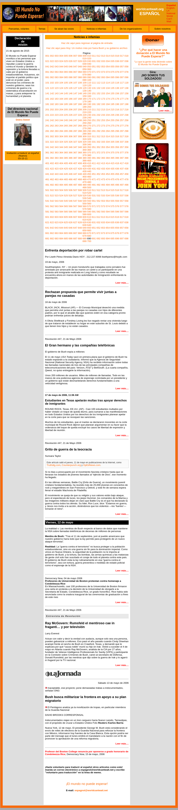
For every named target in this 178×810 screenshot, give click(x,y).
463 (56, 179)
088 (80, 77)
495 (112, 184)
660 (89, 230)
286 (70, 131)
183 (56, 104)
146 (70, 93)
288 (80, 131)
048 (80, 66)
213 (103, 109)
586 (70, 211)
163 (56, 98)
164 (61, 98)
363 (56, 152)
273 (103, 125)
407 (75, 163)
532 (98, 195)
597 (122, 211)
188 (80, 104)
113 (103, 82)
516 (117, 190)
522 (52, 195)
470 (89, 179)
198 (126, 104)
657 (122, 227)
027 (75, 61)
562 (52, 206)
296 (117, 131)
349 (84, 147)
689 (84, 238)
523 (56, 195)
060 (89, 69)
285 (66, 131)
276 (117, 125)
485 (66, 184)
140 (89, 90)
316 (117, 136)
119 (84, 85)
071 (94, 72)
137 (122, 88)
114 (108, 82)
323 (56, 141)
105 (66, 82)
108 (80, 82)
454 (108, 174)
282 (52, 131)
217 (122, 109)
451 (94, 174)
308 (80, 136)
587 (75, 211)
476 (117, 179)
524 (61, 195)
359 (84, 149)
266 (70, 125)
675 (112, 233)
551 (94, 201)
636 (117, 222)
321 (47, 141)
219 (84, 112)
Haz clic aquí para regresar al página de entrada (86, 43)
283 (56, 131)
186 (70, 104)
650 (89, 227)
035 (112, 61)
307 (75, 136)
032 (98, 61)
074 (108, 72)
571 (94, 206)
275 (112, 125)
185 (66, 104)
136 (117, 88)
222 (52, 115)
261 (47, 125)
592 (98, 211)
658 (126, 227)
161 (47, 98)
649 (84, 227)
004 (61, 55)
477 (122, 179)
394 (108, 158)
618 (126, 217)
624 (61, 222)
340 (89, 144)
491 (94, 184)
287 (75, 131)
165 (66, 98)
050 (89, 66)
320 (89, 139)
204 (61, 109)
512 (98, 190)
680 (89, 235)
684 (61, 238)
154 (108, 93)
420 (89, 166)
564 (61, 206)
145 (66, 93)
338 (126, 141)
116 (117, 82)
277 (122, 125)
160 (89, 96)
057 (122, 66)
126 (70, 88)
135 (112, 88)
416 (117, 163)
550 (89, 201)
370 (89, 152)
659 (84, 230)
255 (112, 120)
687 (75, 238)
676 (117, 233)
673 (103, 233)
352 (98, 147)
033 (103, 61)
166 (70, 98)
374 (108, 152)
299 (84, 133)
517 (122, 190)
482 (52, 184)
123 (56, 88)
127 (75, 88)
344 (61, 147)
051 (94, 66)
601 (47, 217)
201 (47, 109)
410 (89, 163)
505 (66, 190)
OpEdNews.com (91, 465)
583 (56, 211)
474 (108, 179)
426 (70, 168)
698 (126, 238)
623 (56, 222)
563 (56, 206)
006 (70, 55)
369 (84, 152)
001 (47, 55)
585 (66, 211)
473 (103, 179)
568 (80, 206)
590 (89, 211)
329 (84, 141)
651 (94, 227)
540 (89, 198)
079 (84, 74)
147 (75, 93)
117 (122, 82)
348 (80, 147)
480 (89, 182)
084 (61, 77)
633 (103, 222)
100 (89, 80)
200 (89, 107)
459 (84, 176)
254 (108, 120)
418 (126, 163)
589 (84, 211)
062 (52, 72)
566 (70, 206)
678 (126, 233)
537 (122, 195)
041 (47, 66)
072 (98, 72)
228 (80, 115)
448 (80, 174)
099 (84, 80)
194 (108, 104)
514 (108, 190)
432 (98, 168)
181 (47, 104)
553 (103, 201)
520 (89, 192)
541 (47, 201)
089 (84, 77)
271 (94, 125)
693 (103, 238)
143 (56, 93)
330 (89, 141)
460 (89, 176)
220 (89, 112)
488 (80, 184)
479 (84, 182)
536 (117, 195)
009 (84, 55)
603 (56, 217)
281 (47, 131)
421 (47, 168)
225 (66, 115)
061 (47, 72)
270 (89, 125)
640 (89, 225)
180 (89, 101)
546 (70, 201)
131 (94, 88)
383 (56, 158)
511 (94, 190)
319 (84, 139)
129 (84, 88)
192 (98, 104)
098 (126, 77)
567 (75, 206)
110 (89, 82)
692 (98, 238)
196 (117, 104)
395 (112, 158)
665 (66, 233)
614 (108, 217)
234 (108, 115)
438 (126, 168)
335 (112, 141)
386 (70, 158)
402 (52, 163)
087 (75, 77)
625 (66, 222)
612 (98, 217)
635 (112, 222)
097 (122, 77)
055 (112, 66)
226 (70, 115)
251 (94, 120)
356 (117, 147)
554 (108, 201)
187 (75, 104)
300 (89, 133)
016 (117, 55)
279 (84, 128)
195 (112, 104)
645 (66, 227)
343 (56, 147)
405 (66, 163)
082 (52, 77)
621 (47, 222)
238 (126, 115)
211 (94, 109)
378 (126, 152)
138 (126, 88)
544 (61, 201)
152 (98, 93)
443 (56, 174)
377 (122, 152)
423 (56, 168)
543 (56, 201)
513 (103, 190)
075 (112, 72)
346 (70, 147)
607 (75, 217)
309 (84, 136)
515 (112, 190)
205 (66, 109)
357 (122, 147)
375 (112, 152)
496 (117, 184)
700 (89, 241)
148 (80, 93)
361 (47, 152)
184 (61, 104)
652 (98, 227)
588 (80, 211)
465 (66, 179)
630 (89, 222)
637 (122, 222)
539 (84, 198)
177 (122, 98)
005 (66, 55)
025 (66, 61)
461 (47, 179)
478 (126, 179)
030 (89, 61)
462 (52, 179)
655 (112, 227)
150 (89, 93)
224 (61, 115)
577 (122, 206)
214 (108, 109)
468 (80, 179)
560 (89, 203)
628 (80, 222)
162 (52, 98)
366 (70, 152)
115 (112, 82)
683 (56, 238)
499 (84, 187)
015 (112, 55)
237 (122, 115)
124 (61, 88)
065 (66, 72)
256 (117, 120)
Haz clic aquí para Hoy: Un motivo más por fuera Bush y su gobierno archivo (86, 48)
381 (47, 158)
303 (56, 136)
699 (84, 241)
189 (84, 104)
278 (126, 125)
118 (126, 82)
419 (84, 166)
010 (89, 55)
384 (61, 158)
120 (89, 85)
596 (117, 211)
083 (56, 77)
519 (84, 192)
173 (103, 98)
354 (108, 147)
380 (89, 155)
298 (126, 131)
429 (84, 168)
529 (84, 195)
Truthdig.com (53, 465)
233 (103, 115)
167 (75, 98)
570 (89, 206)
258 (126, 120)
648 (80, 227)
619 (84, 219)
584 (61, 211)
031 (94, 61)
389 (84, 158)
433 (103, 168)
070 (89, 72)
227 (75, 115)
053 (103, 66)
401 (47, 163)
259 (84, 123)
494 (108, 184)
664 (61, 233)
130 (89, 88)
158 (126, 93)
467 (75, 179)
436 (117, 168)
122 (52, 88)
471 (94, 179)
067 (75, 72)
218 (126, 109)
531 (94, 195)
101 (47, 82)
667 (75, 233)
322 (52, 141)
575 (112, 206)
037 (122, 61)
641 (47, 227)
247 (75, 120)
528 (80, 195)
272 (98, 125)
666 (70, 233)
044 (61, 66)
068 (80, 72)
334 (108, 141)
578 (126, 206)
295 (112, 131)
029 (84, 61)
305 (66, 136)
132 (98, 88)
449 (84, 174)
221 (47, 115)
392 (98, 158)
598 (126, 211)
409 (84, 163)
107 (75, 82)
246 (70, 120)
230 (89, 115)
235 (112, 115)
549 (84, 201)
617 (122, 217)
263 (56, 125)
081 (47, 77)
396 (117, 158)
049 (84, 66)
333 (103, 141)
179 (84, 101)
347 (75, 147)
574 (108, 206)
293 (103, 131)
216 (117, 109)
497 (122, 184)
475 (112, 179)
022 (52, 61)
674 (108, 233)
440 (89, 171)
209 (84, 109)
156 (117, 93)
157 (122, 93)
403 (56, 163)
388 (80, 158)
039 (84, 64)
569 (84, 206)
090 (89, 77)
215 (112, 109)
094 (108, 77)
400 (89, 160)
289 (84, 131)
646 (70, 227)
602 (52, 217)
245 (66, 120)
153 (103, 93)
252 (98, 120)
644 (61, 227)
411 (94, 163)
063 (56, 72)
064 (61, 72)
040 (89, 64)
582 (52, 211)
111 (94, 82)
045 (66, 66)
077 (122, 72)
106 (70, 82)
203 (56, 109)
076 (117, 72)
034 (108, 61)
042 (52, 66)
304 (61, 136)
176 (117, 98)
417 (122, 163)
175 (112, 98)
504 (61, 190)
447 (75, 174)
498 (126, 184)
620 (89, 219)
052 (98, 66)
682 (52, 238)
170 (89, 98)
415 (112, 163)
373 (103, 152)
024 (61, 61)
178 (126, 98)
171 (94, 98)
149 (84, 93)
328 (80, 141)
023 (56, 61)
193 (103, 104)
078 (126, 72)
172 (98, 98)
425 (66, 168)
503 (56, 190)
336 (117, 141)
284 (61, 131)
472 (98, 179)
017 (122, 55)
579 (84, 209)
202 (52, 109)
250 (89, 120)
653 (103, 227)
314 (108, 136)
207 (75, 109)
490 (89, 184)
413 (103, 163)
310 (89, 136)
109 (84, 82)
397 (122, 158)
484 (61, 184)
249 (84, 120)
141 (47, 93)
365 (66, 152)
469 (84, 179)
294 (108, 131)
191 (94, 104)
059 (84, 69)
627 (75, 222)
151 (94, 93)
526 (70, 195)
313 (103, 136)
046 (70, 66)
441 (47, 174)
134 (108, 88)
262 (52, 125)
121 (47, 88)
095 (112, 77)
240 (89, 117)
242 (52, 120)
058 (126, 66)
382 (52, 158)
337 (122, 141)
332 (98, 141)
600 (89, 214)
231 (94, 115)
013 (103, 55)
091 (94, 77)
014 (108, 55)
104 (61, 82)
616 (117, 217)
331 (94, 141)
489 (84, 184)
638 (126, 222)
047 (75, 66)
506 (70, 190)
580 (89, 209)
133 (103, 88)
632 (98, 222)
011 (94, 55)
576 (117, 206)
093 (103, 77)
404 (61, 163)
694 (108, 238)
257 (122, 120)
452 (98, 174)
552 (98, 201)
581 (47, 211)
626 (70, 222)
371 (94, 152)
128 (80, 88)
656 (117, 227)
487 (75, 184)
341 (47, 147)
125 (66, 88)
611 (94, 217)
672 (98, 233)
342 (52, 147)
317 (122, 136)
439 (84, 171)
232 (98, 115)
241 (47, 120)
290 (89, 131)
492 (98, 184)
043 (56, 66)
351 (94, 147)
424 (61, 168)
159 (84, 96)
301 (47, 136)
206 (70, 109)
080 (89, 74)
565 (66, 206)
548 (80, 201)
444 (61, 174)
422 (52, 168)
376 (117, 152)
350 (89, 147)
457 (122, 174)
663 (56, 233)
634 (108, 222)
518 (126, 190)
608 (80, 217)
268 (80, 125)
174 (108, 98)
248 (80, 120)
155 (112, 93)
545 (66, 201)
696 (117, 238)
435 (112, 168)
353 (103, 147)
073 (103, 72)
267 (75, 125)
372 (98, 152)
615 (112, 217)
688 (80, 238)
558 (126, 201)
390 (89, 158)
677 (122, 233)
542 (52, 201)
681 (47, 238)
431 (94, 168)
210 (89, 109)
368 (80, 152)
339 (84, 144)
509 (84, 190)
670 (89, 233)
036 (117, 61)
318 (126, 136)
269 (84, 125)
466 (70, 179)
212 (98, 109)
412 (98, 163)
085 (66, 77)
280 (89, 128)
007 (75, 55)
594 (108, 211)
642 (52, 227)
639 (84, 225)
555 (112, 201)
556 (117, 201)
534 (108, 195)
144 (61, 93)
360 (89, 149)
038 (126, 61)
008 (80, 55)
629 (84, 222)
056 (117, 66)
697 (122, 238)
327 (75, 141)
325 (66, 141)
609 (84, 217)
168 (80, 98)
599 (84, 214)
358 (126, 147)
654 (108, 227)
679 (84, 235)
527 (75, 195)
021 (47, 61)
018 (126, 55)
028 (80, 61)
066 (70, 72)
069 (84, 72)
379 (84, 155)
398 (126, 158)
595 (112, 211)
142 (52, 93)
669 (84, 233)
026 (70, 61)
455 (112, 174)
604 (61, 217)
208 (80, 109)
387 (75, 158)
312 (98, 136)
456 (117, 174)
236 (117, 115)
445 (66, 174)
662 (52, 233)
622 (52, 222)
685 (66, 238)
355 (112, 147)
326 (70, 141)
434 (108, 168)
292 (98, 131)
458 (126, 174)
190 (89, 104)
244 (61, 120)
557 (122, 201)
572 (98, 206)
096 (117, 77)
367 (75, 152)
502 (52, 190)
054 (108, 66)
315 (112, 136)
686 (70, 238)
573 (103, 206)
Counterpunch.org (71, 465)
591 (94, 211)
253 (103, 120)
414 (108, 163)
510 (89, 190)
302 (52, 136)
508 (80, 190)
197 (122, 104)
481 (47, 184)
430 (89, 168)
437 (122, 168)
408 (80, 163)
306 (70, 136)
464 (61, 179)
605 (66, 217)
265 (66, 125)
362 (52, 152)
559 (84, 203)
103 (56, 82)
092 (98, 77)
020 (89, 58)
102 (52, 82)
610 (89, 217)
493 (103, 184)
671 (94, 233)
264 (61, 125)
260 (89, 123)
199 (84, 107)
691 (94, 238)
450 (89, 174)
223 (56, 115)
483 (56, 184)
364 (61, 152)
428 (80, 168)
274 (108, 125)
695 (112, 238)
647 (75, 227)
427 (75, 168)
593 (103, 211)
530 (89, 195)
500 (89, 187)
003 (56, 55)
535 (112, 195)
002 (52, 55)
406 (70, 163)
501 (47, 190)
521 (47, 195)
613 (103, 217)
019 (84, 58)
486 (70, 184)
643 (56, 227)
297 (122, 131)
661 (47, 233)
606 (70, 217)
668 (80, 233)
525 (66, 195)
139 (84, 90)
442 (52, 174)
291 (94, 131)
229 (84, 115)
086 (70, 77)
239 (84, 117)
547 (75, 201)
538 (126, 195)
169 (84, 98)
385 (66, 158)
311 (94, 136)
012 (98, 55)
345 (66, 147)
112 (98, 82)
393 (103, 158)
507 (75, 190)
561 (47, 206)
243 (56, 120)
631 (94, 222)
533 (103, 195)
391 (94, 158)
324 (61, 141)
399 (84, 160)
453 (103, 174)
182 (52, 104)
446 (70, 174)
